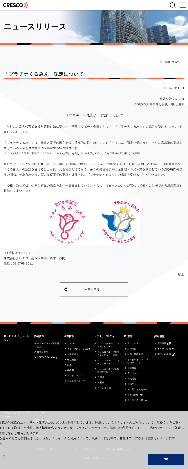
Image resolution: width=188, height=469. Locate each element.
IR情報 (128, 336)
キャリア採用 (164, 349)
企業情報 (69, 336)
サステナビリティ (104, 336)
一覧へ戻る (92, 289)
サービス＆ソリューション (16, 338)
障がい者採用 (164, 354)
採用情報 (159, 336)
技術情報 (39, 336)
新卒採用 (162, 343)
